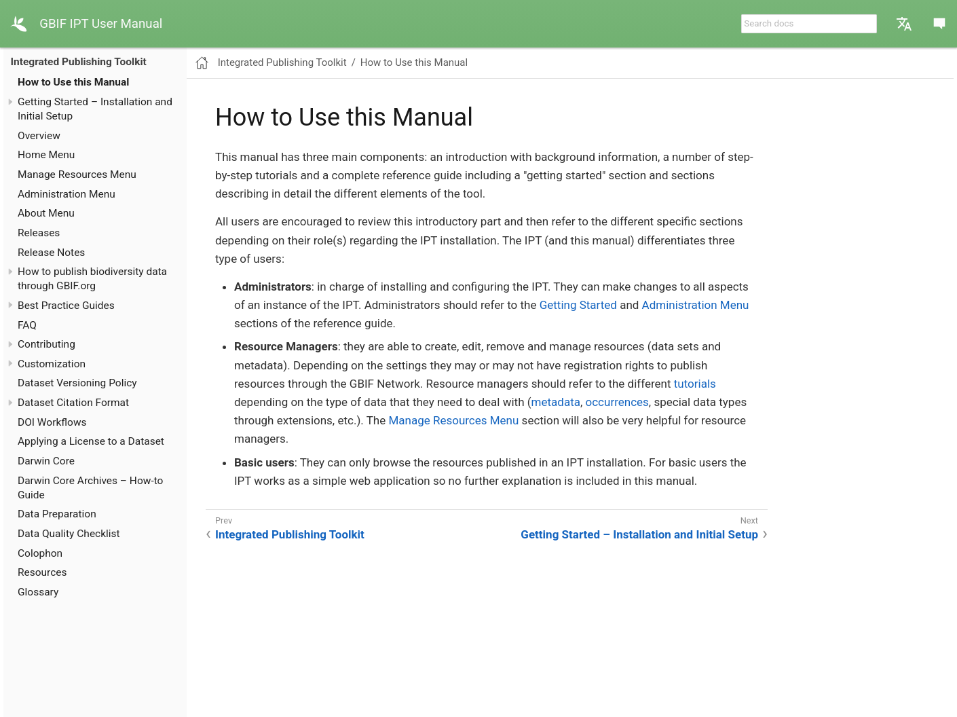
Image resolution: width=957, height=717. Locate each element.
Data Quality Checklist (69, 534)
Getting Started (578, 305)
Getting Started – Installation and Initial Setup (639, 534)
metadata (555, 402)
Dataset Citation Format (73, 403)
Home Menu (46, 155)
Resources (42, 572)
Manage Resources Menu (77, 174)
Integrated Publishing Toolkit (79, 62)
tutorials (695, 383)
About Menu (46, 213)
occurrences (617, 402)
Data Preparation (57, 514)
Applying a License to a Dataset (91, 441)
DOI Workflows (52, 422)
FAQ (27, 325)
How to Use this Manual (73, 82)
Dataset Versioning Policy (77, 383)
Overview (39, 136)
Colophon (40, 553)
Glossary (38, 592)
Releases (39, 233)
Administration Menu (66, 194)
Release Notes (51, 252)
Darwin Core (46, 461)
